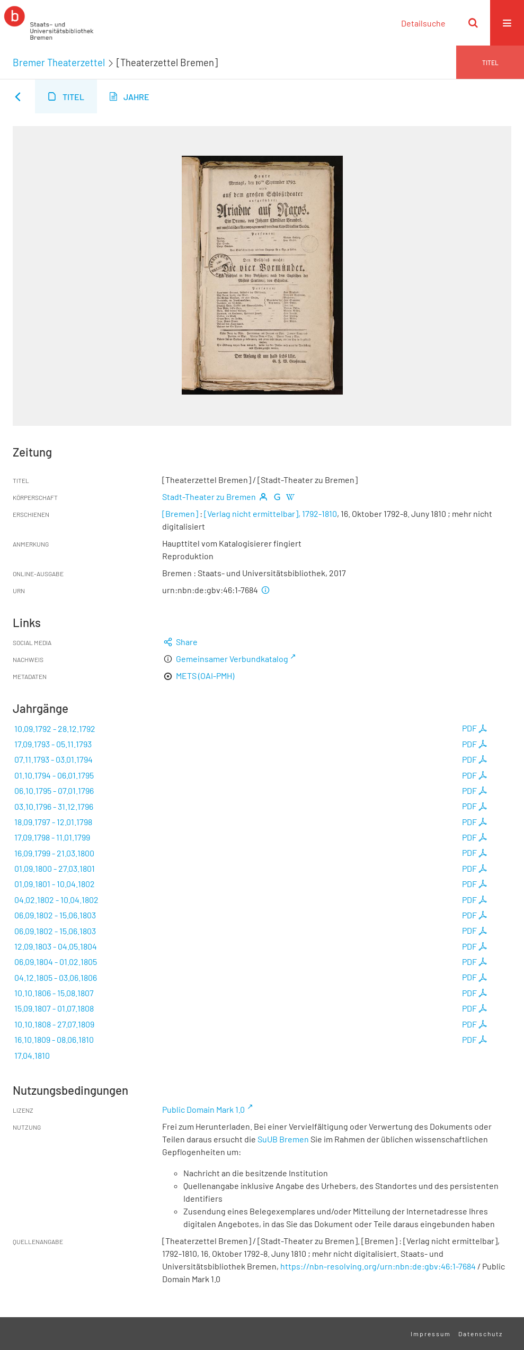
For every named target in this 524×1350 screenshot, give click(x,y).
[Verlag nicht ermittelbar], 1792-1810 (270, 513)
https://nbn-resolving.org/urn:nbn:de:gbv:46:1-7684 (378, 1266)
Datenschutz (480, 1333)
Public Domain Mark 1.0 (203, 1109)
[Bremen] (181, 513)
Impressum (431, 1333)
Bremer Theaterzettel (59, 62)
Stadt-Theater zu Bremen (209, 496)
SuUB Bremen (283, 1139)
